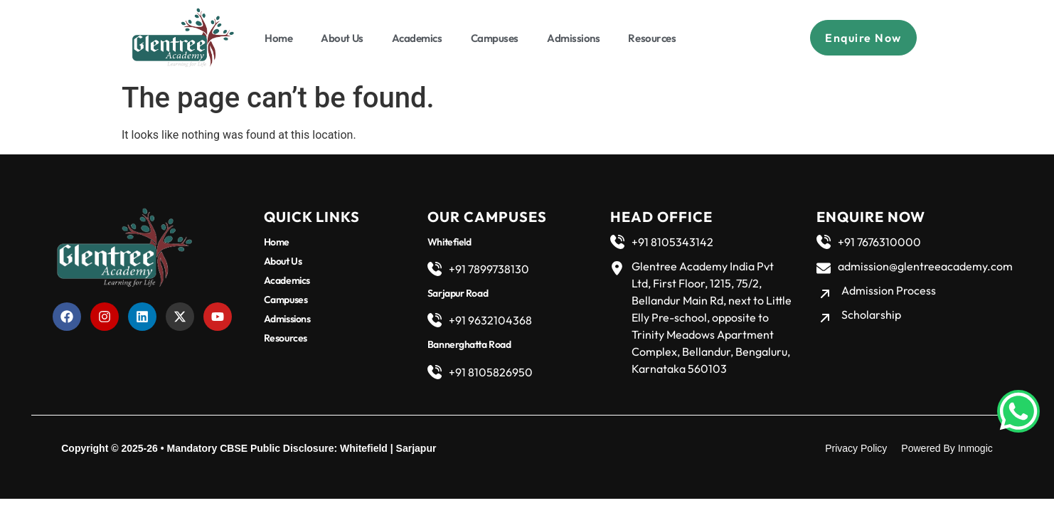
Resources (652, 38)
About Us (342, 38)
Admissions (573, 38)
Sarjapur (416, 448)
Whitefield (364, 448)
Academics (417, 38)
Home (278, 38)
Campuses (494, 38)
